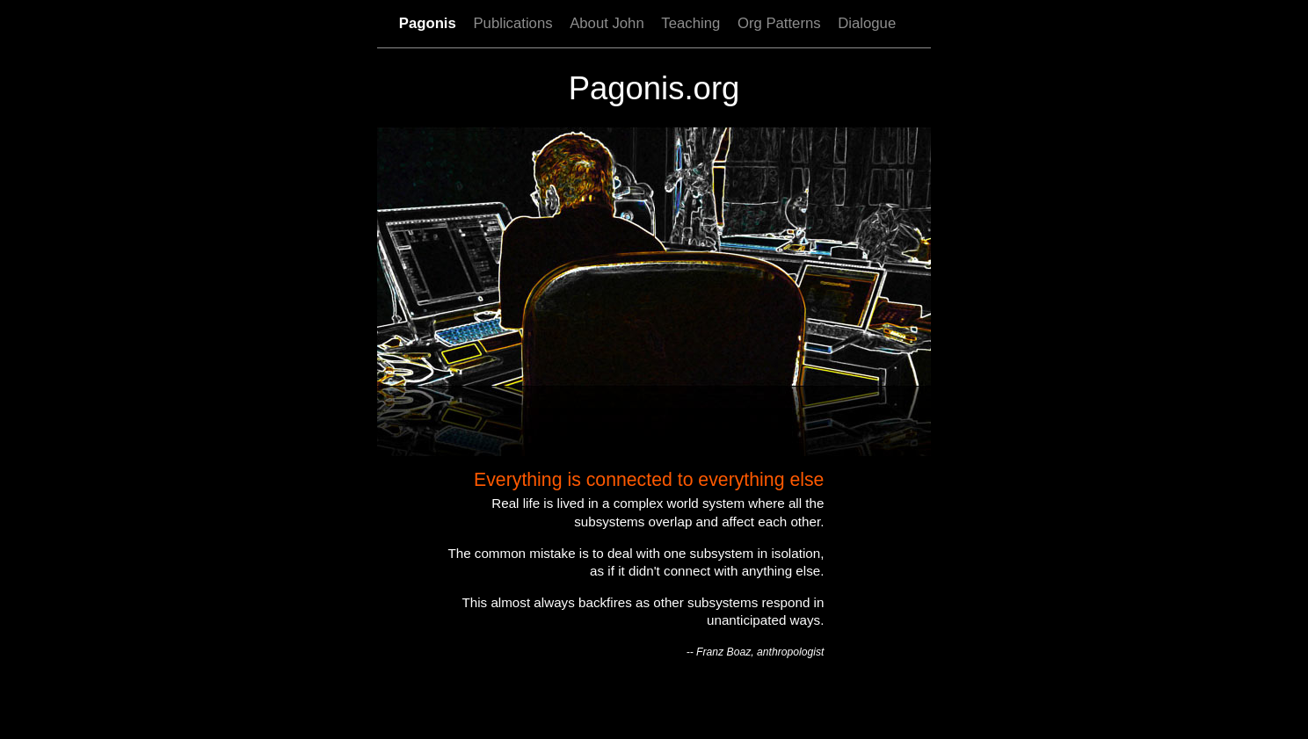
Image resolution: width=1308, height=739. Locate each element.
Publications (512, 23)
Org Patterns (779, 23)
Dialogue (867, 23)
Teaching (690, 23)
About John (607, 23)
